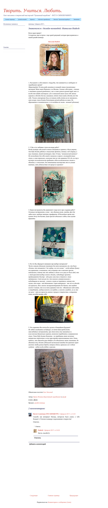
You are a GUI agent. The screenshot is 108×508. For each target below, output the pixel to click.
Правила (32, 19)
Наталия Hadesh (54, 42)
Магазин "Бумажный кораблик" (62, 19)
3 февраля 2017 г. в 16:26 (52, 430)
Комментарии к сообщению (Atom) (59, 502)
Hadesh (40, 430)
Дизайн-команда (22, 19)
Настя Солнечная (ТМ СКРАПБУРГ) (46, 414)
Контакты (76, 19)
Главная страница (10, 19)
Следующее (34, 495)
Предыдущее (74, 495)
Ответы (37, 426)
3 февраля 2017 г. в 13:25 (67, 414)
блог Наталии (47, 392)
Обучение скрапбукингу (44, 19)
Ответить (36, 422)
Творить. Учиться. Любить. (32, 10)
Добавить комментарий (37, 444)
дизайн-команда (39, 403)
